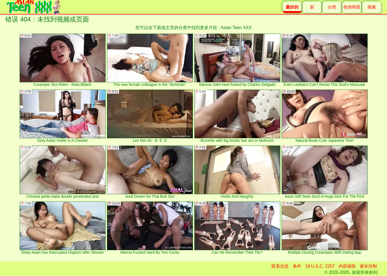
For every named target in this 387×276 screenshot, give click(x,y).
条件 (297, 266)
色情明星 (351, 7)
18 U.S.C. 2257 (320, 266)
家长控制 (368, 266)
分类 (332, 7)
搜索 (371, 7)
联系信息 (280, 266)
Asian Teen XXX (236, 27)
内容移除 (347, 266)
